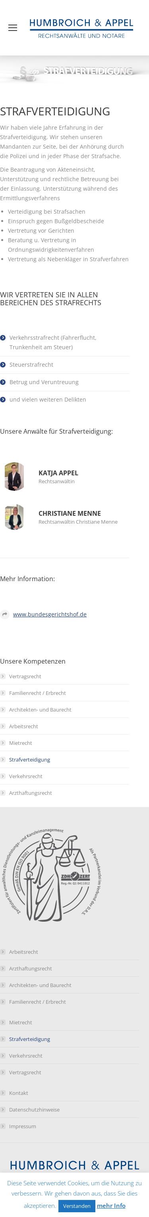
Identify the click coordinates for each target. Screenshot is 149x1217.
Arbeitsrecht (23, 726)
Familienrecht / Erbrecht (37, 693)
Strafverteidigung (29, 759)
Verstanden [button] (77, 1205)
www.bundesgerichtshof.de (50, 614)
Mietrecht (20, 742)
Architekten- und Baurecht (40, 709)
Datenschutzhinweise (34, 1109)
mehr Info (111, 1205)
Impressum (22, 1126)
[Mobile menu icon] (12, 28)
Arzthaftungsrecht (30, 792)
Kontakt (18, 1092)
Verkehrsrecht (26, 776)
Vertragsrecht (25, 676)
